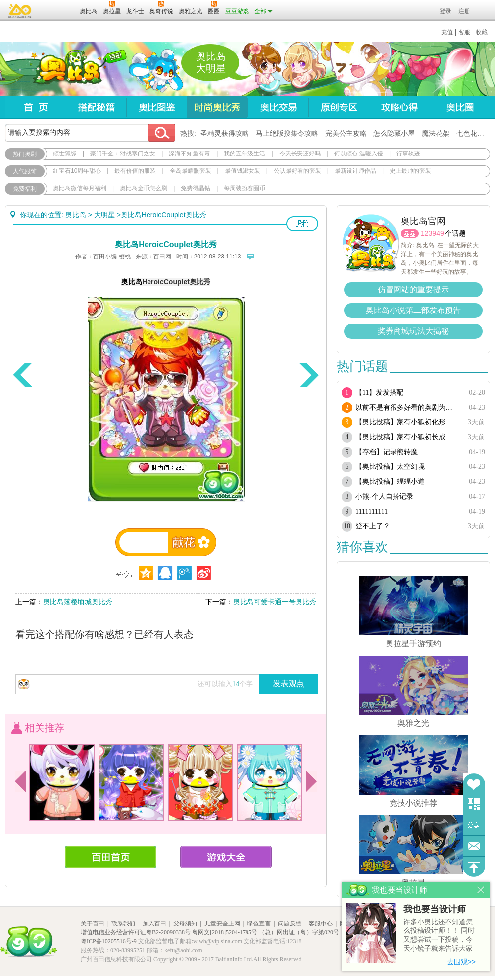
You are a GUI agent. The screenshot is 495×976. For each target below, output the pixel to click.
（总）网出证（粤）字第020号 (299, 932)
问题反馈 (474, 846)
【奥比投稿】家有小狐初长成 (400, 437)
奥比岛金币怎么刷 (143, 188)
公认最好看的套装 (297, 170)
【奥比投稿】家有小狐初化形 (400, 422)
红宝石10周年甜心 (77, 170)
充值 (447, 32)
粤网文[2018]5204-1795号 (224, 932)
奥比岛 (66, 69)
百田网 (58, 10)
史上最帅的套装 (410, 170)
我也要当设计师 (434, 909)
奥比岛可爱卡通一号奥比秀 (274, 602)
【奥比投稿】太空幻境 (390, 466)
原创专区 (338, 107)
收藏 (482, 32)
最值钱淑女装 (242, 170)
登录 (445, 11)
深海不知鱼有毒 (189, 153)
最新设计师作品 (355, 170)
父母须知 (185, 923)
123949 (432, 233)
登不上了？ (372, 526)
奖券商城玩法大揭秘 (413, 331)
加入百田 (154, 923)
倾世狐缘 (65, 153)
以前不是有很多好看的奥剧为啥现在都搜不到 (407, 407)
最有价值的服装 (135, 170)
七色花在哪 (473, 133)
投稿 (302, 223)
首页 (35, 107)
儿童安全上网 (222, 923)
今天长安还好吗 (300, 153)
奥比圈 (460, 107)
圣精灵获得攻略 (224, 133)
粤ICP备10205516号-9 (109, 941)
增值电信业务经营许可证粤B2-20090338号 (136, 932)
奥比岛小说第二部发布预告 (413, 310)
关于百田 (92, 923)
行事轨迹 (408, 153)
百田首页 (110, 857)
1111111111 (371, 511)
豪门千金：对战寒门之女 (122, 153)
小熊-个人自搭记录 (384, 496)
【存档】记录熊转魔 (386, 452)
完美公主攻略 (346, 133)
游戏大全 (226, 857)
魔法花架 (435, 133)
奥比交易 (278, 107)
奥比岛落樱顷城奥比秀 (77, 602)
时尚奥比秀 (217, 107)
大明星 (104, 215)
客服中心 (321, 923)
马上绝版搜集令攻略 (287, 133)
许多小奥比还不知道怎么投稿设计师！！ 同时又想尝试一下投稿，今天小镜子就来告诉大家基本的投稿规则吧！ (439, 935)
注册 (464, 11)
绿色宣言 (259, 923)
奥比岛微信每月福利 (79, 188)
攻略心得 (399, 107)
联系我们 (123, 923)
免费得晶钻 (195, 188)
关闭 (481, 890)
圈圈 (410, 233)
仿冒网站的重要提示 (413, 289)
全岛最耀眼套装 (190, 170)
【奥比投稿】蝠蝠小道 (390, 481)
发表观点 (288, 683)
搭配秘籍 (96, 107)
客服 (464, 32)
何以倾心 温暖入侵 (358, 153)
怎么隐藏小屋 (394, 133)
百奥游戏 (20, 11)
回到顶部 (474, 867)
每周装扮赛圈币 (244, 188)
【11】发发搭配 (379, 392)
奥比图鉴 (156, 107)
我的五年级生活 (244, 153)
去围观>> (461, 962)
